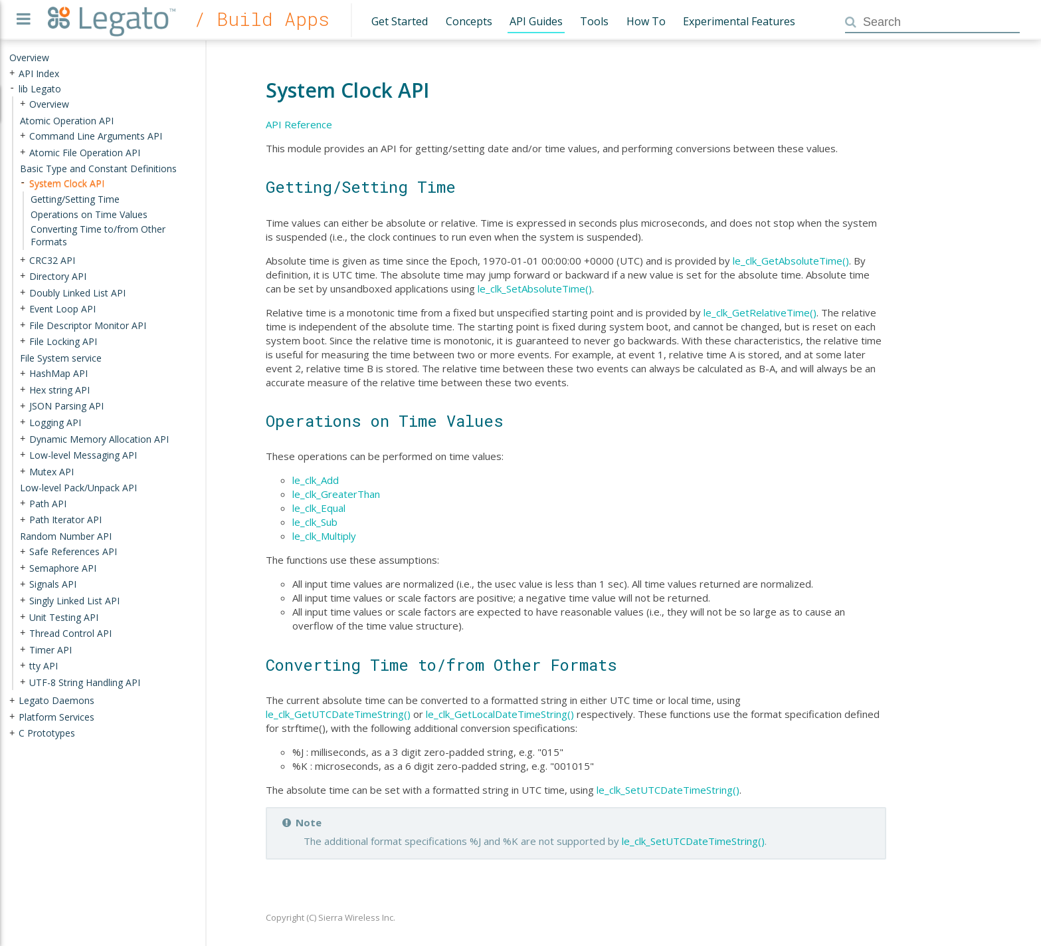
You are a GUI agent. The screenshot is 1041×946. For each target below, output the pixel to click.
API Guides (536, 21)
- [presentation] (12, 88)
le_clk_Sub (314, 522)
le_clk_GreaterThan (336, 494)
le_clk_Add (315, 480)
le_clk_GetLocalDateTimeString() (500, 714)
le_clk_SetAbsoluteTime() (535, 288)
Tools (594, 21)
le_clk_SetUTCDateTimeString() (668, 789)
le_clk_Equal (318, 508)
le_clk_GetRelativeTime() (760, 312)
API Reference (299, 124)
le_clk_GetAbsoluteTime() (791, 260)
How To (646, 21)
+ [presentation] (12, 72)
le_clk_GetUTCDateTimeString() (338, 714)
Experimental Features (739, 21)
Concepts (469, 21)
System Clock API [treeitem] (66, 183)
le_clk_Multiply (324, 535)
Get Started (399, 21)
